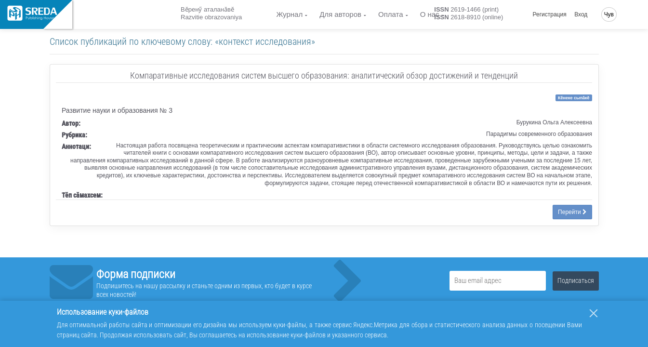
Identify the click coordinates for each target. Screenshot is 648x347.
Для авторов (340, 14)
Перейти (572, 212)
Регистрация (550, 14)
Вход (580, 14)
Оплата (390, 14)
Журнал (289, 14)
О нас (429, 14)
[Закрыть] (593, 313)
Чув (609, 14)
